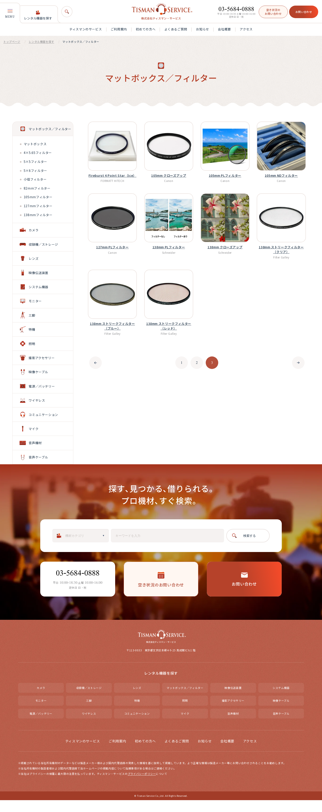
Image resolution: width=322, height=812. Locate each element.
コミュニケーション (137, 725)
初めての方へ (145, 29)
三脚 (89, 712)
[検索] (66, 11)
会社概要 (224, 29)
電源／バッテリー (41, 725)
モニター (41, 712)
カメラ (41, 699)
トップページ (11, 41)
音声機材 (233, 725)
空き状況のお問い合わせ (273, 11)
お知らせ (202, 29)
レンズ (137, 699)
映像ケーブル (281, 712)
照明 (185, 712)
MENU (10, 13)
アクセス (246, 29)
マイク (185, 725)
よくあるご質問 (175, 29)
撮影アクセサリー (233, 712)
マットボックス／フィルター (185, 699)
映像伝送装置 (233, 699)
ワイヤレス (89, 725)
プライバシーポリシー (142, 785)
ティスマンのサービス (85, 29)
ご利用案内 (119, 29)
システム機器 (281, 699)
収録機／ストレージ (89, 699)
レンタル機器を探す (38, 15)
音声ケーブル (281, 725)
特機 (137, 712)
